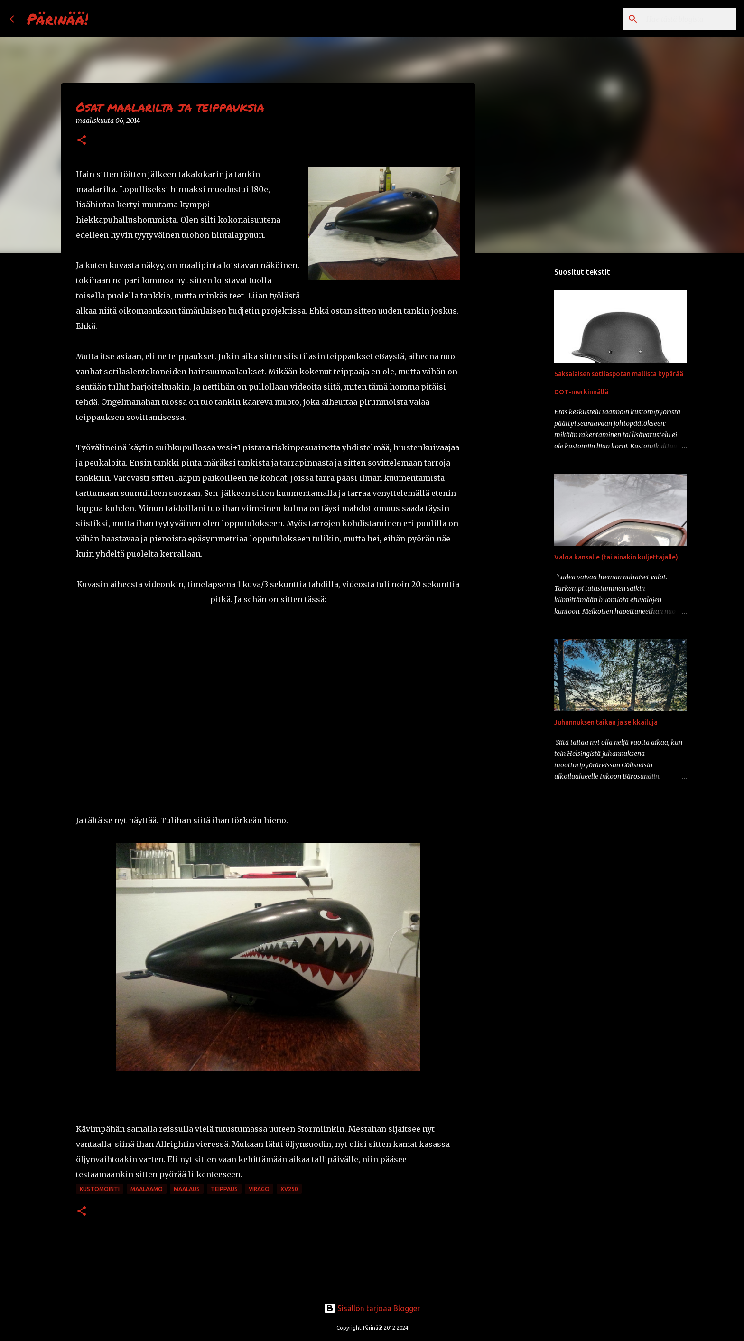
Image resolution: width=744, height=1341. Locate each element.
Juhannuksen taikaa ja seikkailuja (606, 722)
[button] (81, 140)
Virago (259, 1189)
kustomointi (100, 1189)
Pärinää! (57, 18)
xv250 (289, 1189)
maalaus (187, 1189)
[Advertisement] (523, 410)
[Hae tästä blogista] (686, 19)
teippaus (224, 1189)
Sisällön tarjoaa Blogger (372, 1308)
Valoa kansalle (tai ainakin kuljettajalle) (616, 557)
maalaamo (146, 1189)
